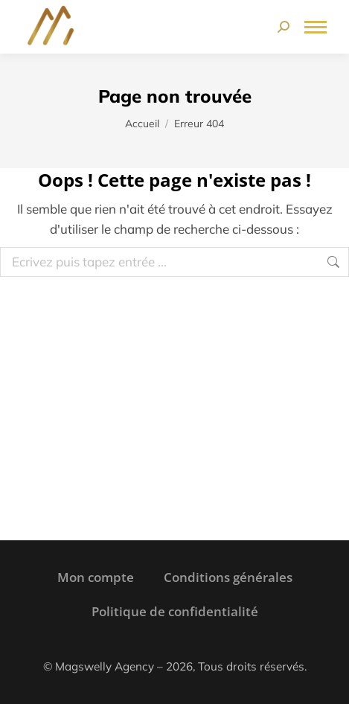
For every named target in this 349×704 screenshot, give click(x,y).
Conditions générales (228, 577)
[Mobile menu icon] (315, 27)
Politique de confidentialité (175, 611)
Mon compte (95, 577)
